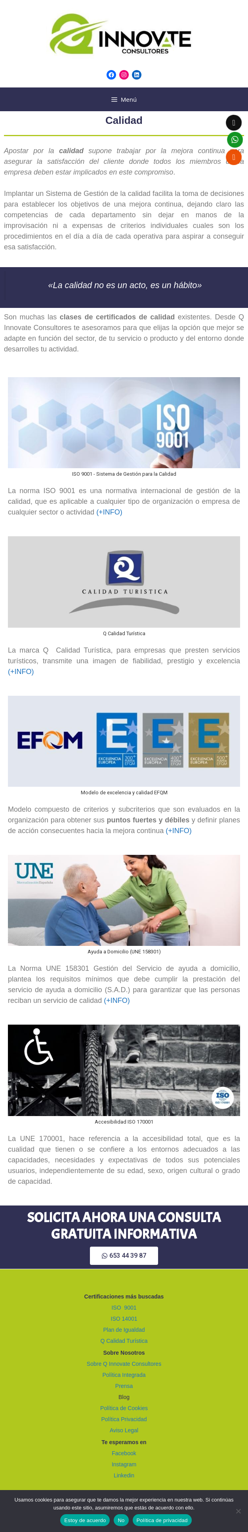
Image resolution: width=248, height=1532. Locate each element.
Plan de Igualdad (124, 1330)
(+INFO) (109, 512)
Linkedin (124, 1475)
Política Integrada (124, 1375)
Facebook (124, 1453)
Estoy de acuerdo (85, 1520)
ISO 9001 (123, 1307)
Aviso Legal (124, 1430)
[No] (238, 1511)
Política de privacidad (162, 1520)
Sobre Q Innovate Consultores (124, 1364)
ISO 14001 (124, 1319)
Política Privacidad (124, 1419)
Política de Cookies (124, 1408)
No (121, 1520)
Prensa (124, 1386)
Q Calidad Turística (123, 1341)
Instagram (124, 1464)
